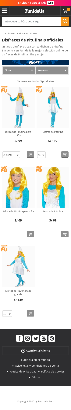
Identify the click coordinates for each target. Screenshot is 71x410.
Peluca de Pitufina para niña (18, 211)
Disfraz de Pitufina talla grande (18, 292)
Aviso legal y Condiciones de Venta (37, 365)
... (3, 33)
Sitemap (37, 377)
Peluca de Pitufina (53, 211)
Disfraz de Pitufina (53, 131)
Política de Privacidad (23, 371)
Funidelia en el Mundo (35, 360)
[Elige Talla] (11, 154)
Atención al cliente (35, 351)
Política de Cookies (53, 371)
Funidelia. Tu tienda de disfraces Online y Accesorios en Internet (34, 11)
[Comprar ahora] (30, 154)
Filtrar (8, 70)
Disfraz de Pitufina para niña (18, 133)
